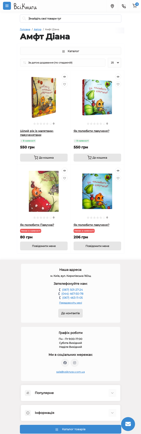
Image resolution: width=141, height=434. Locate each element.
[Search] (24, 18)
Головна (25, 29)
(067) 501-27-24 (72, 290)
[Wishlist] (65, 84)
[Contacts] (123, 6)
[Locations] (112, 6)
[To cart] (44, 158)
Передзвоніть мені (70, 302)
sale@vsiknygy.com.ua (70, 371)
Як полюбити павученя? (91, 131)
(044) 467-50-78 (72, 294)
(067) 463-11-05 (72, 297)
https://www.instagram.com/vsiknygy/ (74, 362)
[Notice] (44, 246)
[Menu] (7, 6)
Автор (37, 29)
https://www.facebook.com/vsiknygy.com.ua (65, 362)
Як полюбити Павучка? (37, 225)
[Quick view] (65, 77)
